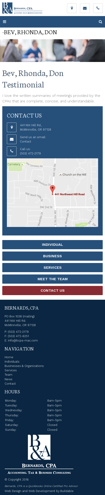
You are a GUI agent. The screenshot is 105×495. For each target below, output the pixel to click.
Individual (52, 244)
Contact (25, 141)
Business (52, 256)
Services (53, 267)
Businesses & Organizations (24, 366)
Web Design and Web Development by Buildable (39, 491)
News (8, 379)
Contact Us (53, 290)
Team (8, 374)
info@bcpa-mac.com (23, 340)
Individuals (12, 361)
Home (9, 357)
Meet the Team (53, 279)
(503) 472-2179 (30, 153)
